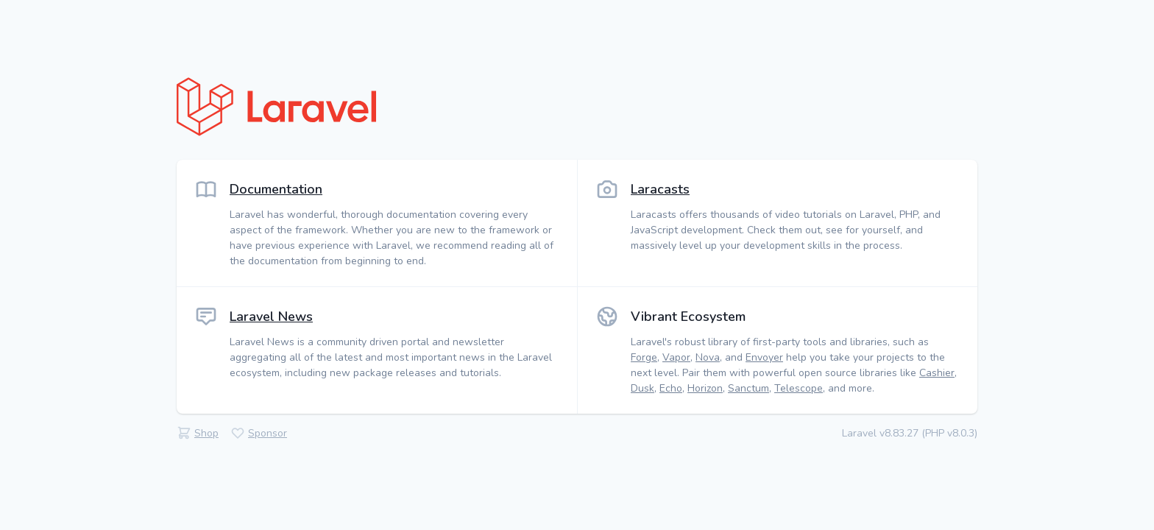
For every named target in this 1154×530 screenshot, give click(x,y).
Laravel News (271, 316)
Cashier (937, 373)
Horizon (705, 388)
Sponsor (267, 433)
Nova (707, 357)
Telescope (798, 388)
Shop (206, 433)
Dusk (642, 388)
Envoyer (764, 357)
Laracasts (660, 189)
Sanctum (748, 388)
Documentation (276, 189)
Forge (644, 357)
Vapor (676, 357)
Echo (670, 388)
